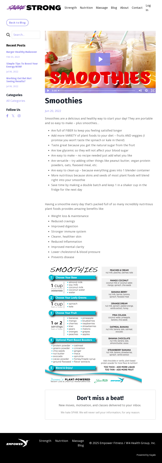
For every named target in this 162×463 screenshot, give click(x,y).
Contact (137, 7)
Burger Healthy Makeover (21, 51)
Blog (114, 7)
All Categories (15, 101)
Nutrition (86, 7)
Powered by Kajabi (146, 454)
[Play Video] (48, 90)
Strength (71, 7)
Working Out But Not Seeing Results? (18, 80)
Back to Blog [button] (17, 22)
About (124, 7)
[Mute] (140, 90)
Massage (102, 7)
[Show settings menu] (146, 90)
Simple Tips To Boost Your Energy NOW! (22, 65)
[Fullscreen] (153, 90)
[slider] (96, 90)
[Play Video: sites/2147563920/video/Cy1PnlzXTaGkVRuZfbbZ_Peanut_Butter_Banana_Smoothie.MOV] (100, 59)
